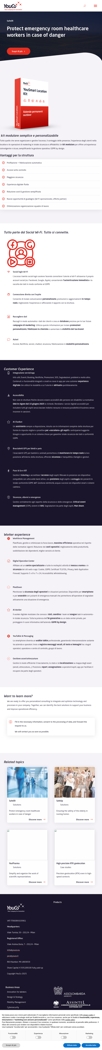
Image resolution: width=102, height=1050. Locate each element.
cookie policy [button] (70, 1020)
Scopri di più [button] (11, 1045)
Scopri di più (17, 51)
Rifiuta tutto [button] (72, 1045)
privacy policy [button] (88, 1015)
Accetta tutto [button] (91, 1045)
